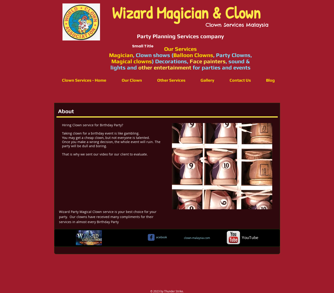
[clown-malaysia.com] (197, 238)
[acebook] (161, 237)
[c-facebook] (151, 237)
